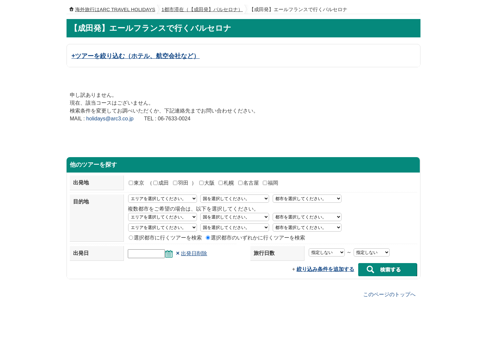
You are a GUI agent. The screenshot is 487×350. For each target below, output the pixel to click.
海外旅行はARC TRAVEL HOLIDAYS (115, 9)
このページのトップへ (389, 294)
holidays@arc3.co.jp (109, 118)
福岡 (270, 183)
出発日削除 (194, 253)
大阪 (207, 183)
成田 (161, 183)
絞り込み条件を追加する (325, 269)
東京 (136, 183)
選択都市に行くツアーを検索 (165, 237)
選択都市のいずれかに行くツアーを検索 (255, 237)
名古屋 (248, 183)
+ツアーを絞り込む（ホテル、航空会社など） (135, 55)
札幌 (226, 183)
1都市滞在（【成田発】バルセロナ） (202, 9)
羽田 (180, 183)
